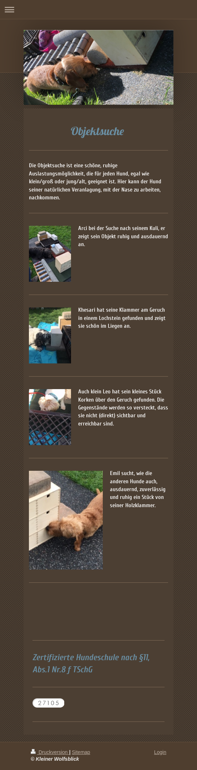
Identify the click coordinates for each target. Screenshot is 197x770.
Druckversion (50, 752)
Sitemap (81, 752)
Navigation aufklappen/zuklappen (98, 9)
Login (160, 752)
